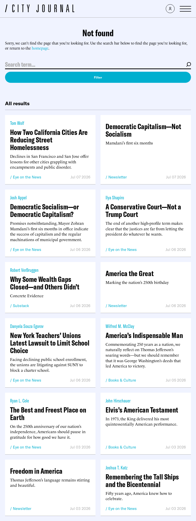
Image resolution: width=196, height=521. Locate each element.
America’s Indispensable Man (144, 335)
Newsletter (117, 177)
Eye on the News (27, 177)
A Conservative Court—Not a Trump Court (143, 210)
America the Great (130, 273)
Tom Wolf (17, 123)
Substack (21, 305)
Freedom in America (36, 471)
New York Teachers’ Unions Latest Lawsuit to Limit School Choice (49, 342)
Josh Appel (18, 197)
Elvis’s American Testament (142, 410)
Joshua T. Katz (116, 467)
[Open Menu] (185, 9)
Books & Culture (122, 380)
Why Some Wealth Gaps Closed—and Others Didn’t (44, 282)
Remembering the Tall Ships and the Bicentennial (142, 480)
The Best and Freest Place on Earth (48, 413)
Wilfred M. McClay (120, 326)
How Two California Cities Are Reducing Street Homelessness (49, 139)
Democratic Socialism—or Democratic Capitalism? (44, 210)
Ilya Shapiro (115, 197)
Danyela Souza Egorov (27, 326)
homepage (40, 48)
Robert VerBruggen (24, 270)
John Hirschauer (118, 400)
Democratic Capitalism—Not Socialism (143, 130)
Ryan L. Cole (19, 400)
